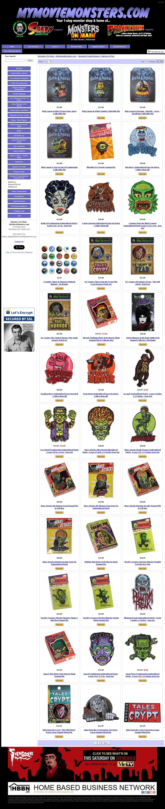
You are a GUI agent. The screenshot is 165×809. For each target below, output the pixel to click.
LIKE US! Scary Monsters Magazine (19, 252)
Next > (106, 743)
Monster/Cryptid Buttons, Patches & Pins (96, 56)
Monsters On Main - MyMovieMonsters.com (57, 56)
